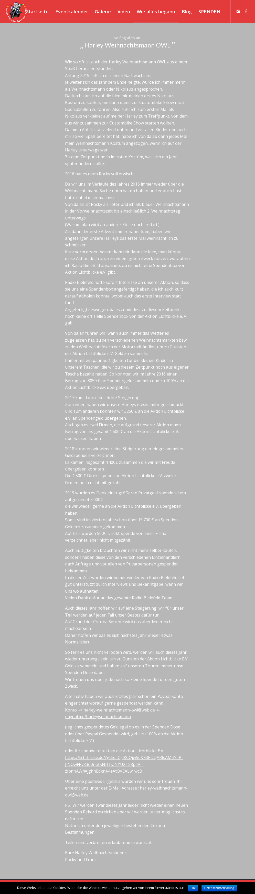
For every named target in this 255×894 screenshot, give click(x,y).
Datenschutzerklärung (219, 888)
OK (193, 888)
